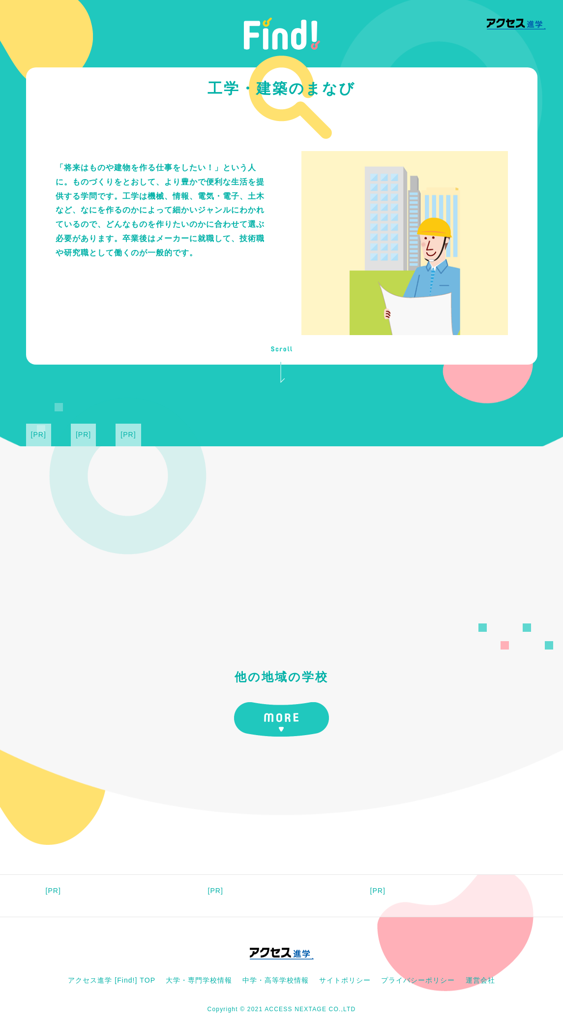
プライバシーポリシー (418, 980)
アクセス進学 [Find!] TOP (111, 980)
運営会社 (480, 980)
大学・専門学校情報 (199, 980)
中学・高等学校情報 (275, 980)
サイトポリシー (345, 980)
